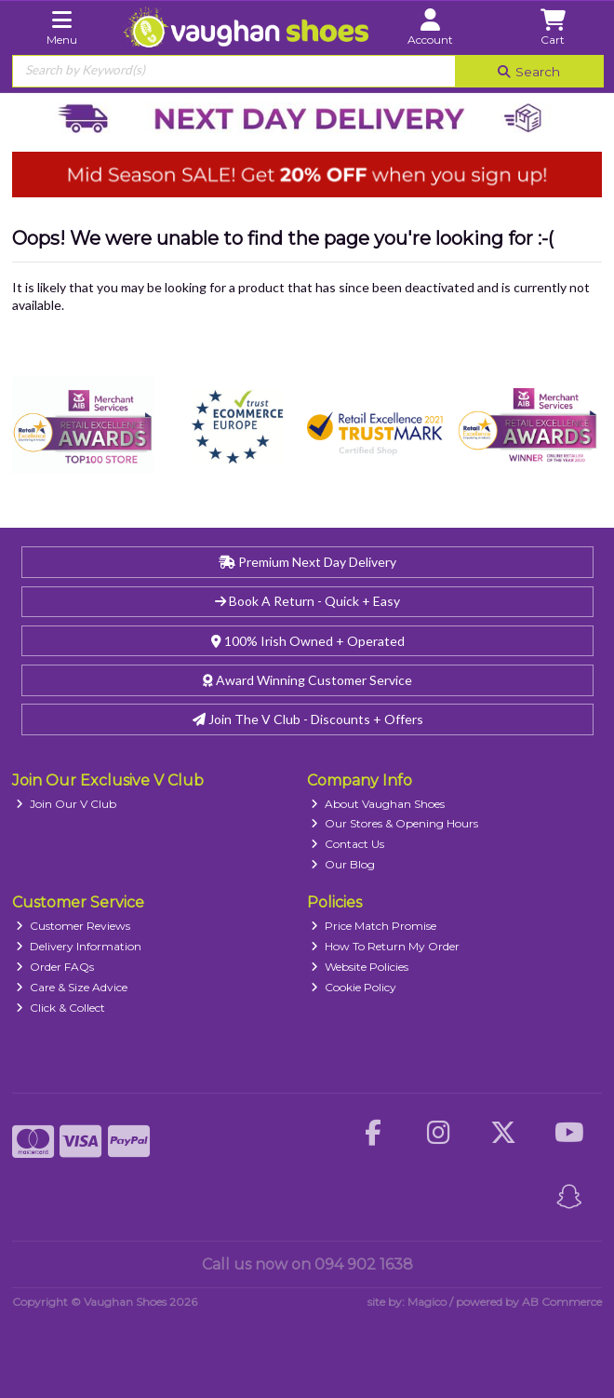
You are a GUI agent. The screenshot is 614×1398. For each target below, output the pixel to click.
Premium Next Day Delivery (307, 562)
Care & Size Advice (71, 987)
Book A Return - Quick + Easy (307, 601)
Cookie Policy (353, 987)
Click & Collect (60, 1008)
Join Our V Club (66, 804)
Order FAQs (55, 967)
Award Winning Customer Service (307, 680)
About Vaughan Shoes (378, 804)
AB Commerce (562, 1302)
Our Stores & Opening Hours (394, 823)
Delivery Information (78, 946)
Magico (427, 1302)
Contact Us (347, 844)
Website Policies (359, 967)
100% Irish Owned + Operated (308, 641)
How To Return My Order (385, 946)
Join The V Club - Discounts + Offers (308, 719)
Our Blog (343, 864)
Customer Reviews (73, 926)
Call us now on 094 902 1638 (307, 1264)
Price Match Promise (373, 926)
